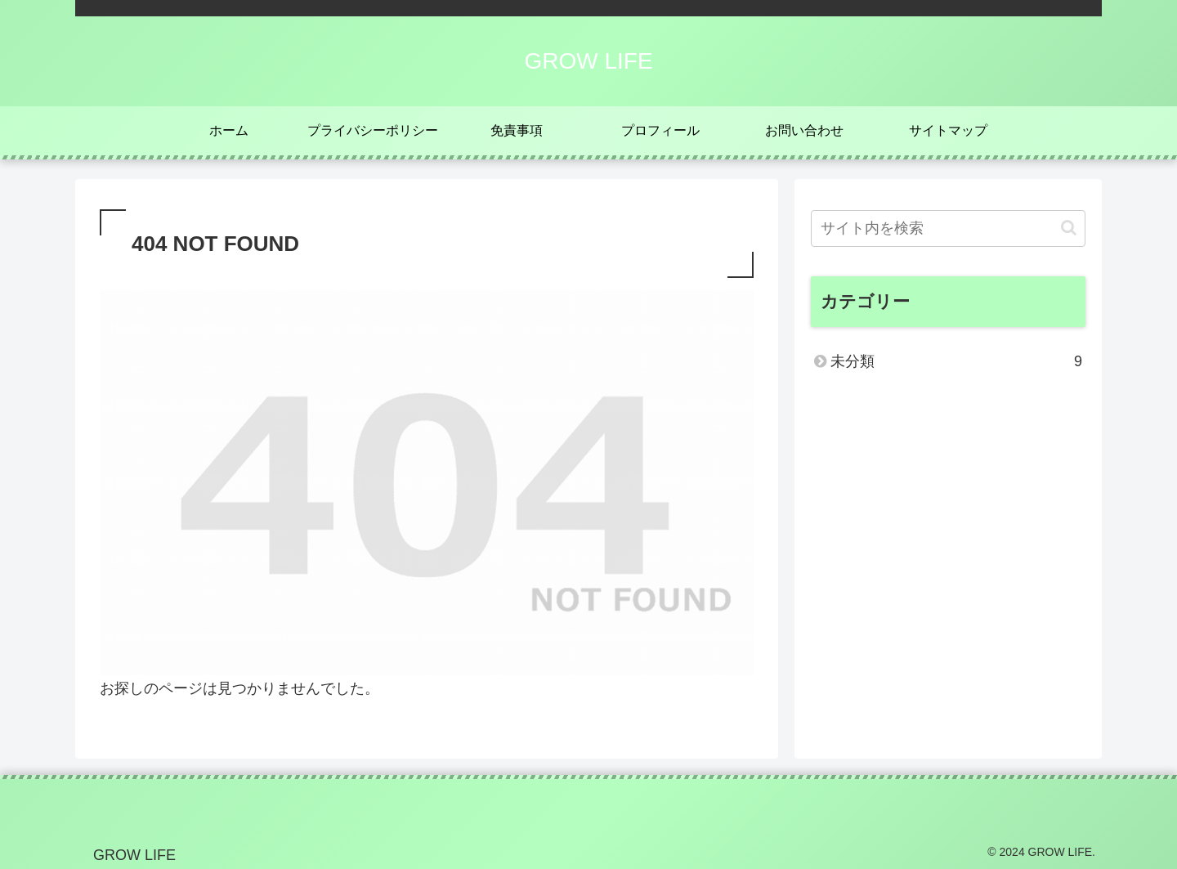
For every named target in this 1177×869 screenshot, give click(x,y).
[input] (948, 228)
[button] (1068, 227)
